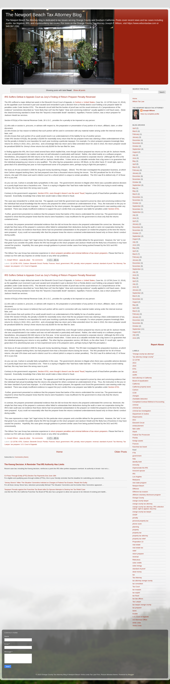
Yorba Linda (137, 626)
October (135, 146)
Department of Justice (140, 414)
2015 (134, 366)
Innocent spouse (138, 471)
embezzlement (138, 426)
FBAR (134, 432)
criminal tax (136, 408)
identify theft (137, 462)
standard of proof (106, 263)
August (135, 152)
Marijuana (136, 480)
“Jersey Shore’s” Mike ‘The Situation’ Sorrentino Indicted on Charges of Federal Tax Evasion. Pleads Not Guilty (45, 483)
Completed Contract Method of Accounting (148, 402)
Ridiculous (136, 560)
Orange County (138, 498)
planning (135, 527)
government (65, 263)
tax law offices (137, 599)
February (135, 134)
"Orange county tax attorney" (143, 354)
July (134, 155)
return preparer (86, 263)
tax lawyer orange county (141, 605)
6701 (20, 263)
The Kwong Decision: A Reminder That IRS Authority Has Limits (34, 464)
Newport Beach (138, 486)
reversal (96, 263)
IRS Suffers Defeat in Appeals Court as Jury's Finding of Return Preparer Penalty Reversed (49, 97)
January (135, 137)
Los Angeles (137, 477)
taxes (134, 611)
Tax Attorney (117, 263)
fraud (58, 263)
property (135, 530)
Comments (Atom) (21, 457)
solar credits (137, 563)
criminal (135, 405)
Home (59, 451)
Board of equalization (140, 381)
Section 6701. (114, 209)
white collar (136, 623)
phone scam (137, 524)
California (136, 384)
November (136, 143)
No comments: (38, 260)
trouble (135, 614)
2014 (134, 363)
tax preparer (15, 266)
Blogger (131, 674)
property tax (136, 533)
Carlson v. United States (85, 102)
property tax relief (139, 539)
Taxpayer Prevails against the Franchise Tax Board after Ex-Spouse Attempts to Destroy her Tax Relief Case (44, 489)
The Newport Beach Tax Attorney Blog (44, 14)
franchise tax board (139, 447)
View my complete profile (149, 114)
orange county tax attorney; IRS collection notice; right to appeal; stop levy (148, 508)
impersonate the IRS (140, 468)
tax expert (136, 593)
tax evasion (136, 590)
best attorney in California (142, 378)
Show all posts (79, 90)
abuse (134, 372)
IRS (71, 263)
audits (134, 375)
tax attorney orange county (142, 581)
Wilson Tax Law (138, 101)
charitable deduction (140, 399)
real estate (136, 545)
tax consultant (137, 584)
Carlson (26, 263)
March (134, 131)
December (136, 140)
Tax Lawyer (136, 602)
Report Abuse (157, 345)
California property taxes (141, 387)
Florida (45, 263)
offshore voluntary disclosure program (146, 495)
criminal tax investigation (141, 411)
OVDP (134, 515)
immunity (135, 465)
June (134, 158)
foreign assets (137, 441)
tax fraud (135, 596)
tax (133, 575)
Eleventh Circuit (36, 263)
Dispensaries (137, 417)
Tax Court (136, 587)
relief (134, 551)
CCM (134, 393)
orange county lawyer (140, 501)
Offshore (135, 489)
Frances (52, 263)
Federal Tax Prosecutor (141, 435)
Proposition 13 (137, 542)
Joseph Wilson (149, 110)
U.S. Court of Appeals (29, 266)
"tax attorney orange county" (143, 357)
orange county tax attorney (142, 504)
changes (135, 396)
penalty (77, 263)
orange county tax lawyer (141, 512)
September (136, 149)
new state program (139, 483)
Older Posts (120, 451)
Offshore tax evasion (140, 492)
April (134, 128)
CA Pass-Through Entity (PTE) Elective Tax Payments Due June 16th (30, 476)
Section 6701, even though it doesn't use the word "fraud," (61, 193)
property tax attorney (140, 536)
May (134, 161)
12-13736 (14, 263)
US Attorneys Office (139, 620)
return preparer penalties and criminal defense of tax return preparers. (79, 253)
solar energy (137, 566)
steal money (137, 572)
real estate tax (137, 548)
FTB (134, 453)
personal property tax (140, 521)
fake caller (136, 429)
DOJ (134, 420)
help (134, 459)
